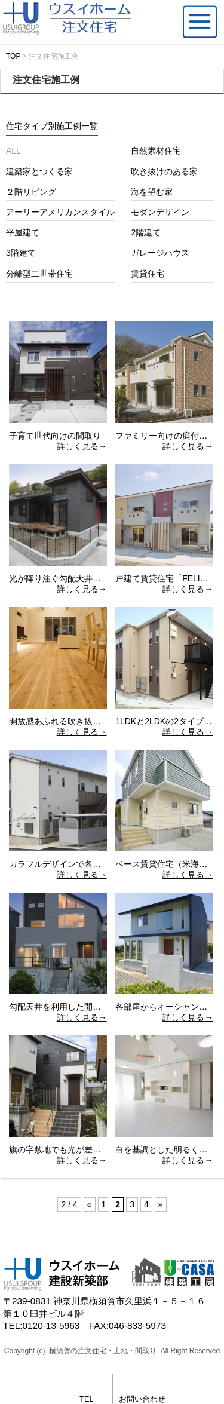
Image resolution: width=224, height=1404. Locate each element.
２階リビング (31, 192)
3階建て (21, 252)
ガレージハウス (160, 252)
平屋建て (22, 232)
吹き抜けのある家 (164, 171)
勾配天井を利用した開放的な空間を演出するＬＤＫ (105, 1006)
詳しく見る (78, 446)
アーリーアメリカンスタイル (60, 212)
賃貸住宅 (147, 273)
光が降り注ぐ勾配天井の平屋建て (71, 578)
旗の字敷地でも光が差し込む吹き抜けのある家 (97, 1149)
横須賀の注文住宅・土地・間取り (103, 1351)
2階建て (146, 232)
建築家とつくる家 (39, 171)
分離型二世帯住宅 (39, 273)
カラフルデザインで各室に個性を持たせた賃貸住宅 (105, 864)
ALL (13, 150)
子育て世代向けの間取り (55, 435)
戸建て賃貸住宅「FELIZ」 (164, 578)
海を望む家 (152, 192)
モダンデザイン (160, 212)
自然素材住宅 (156, 150)
